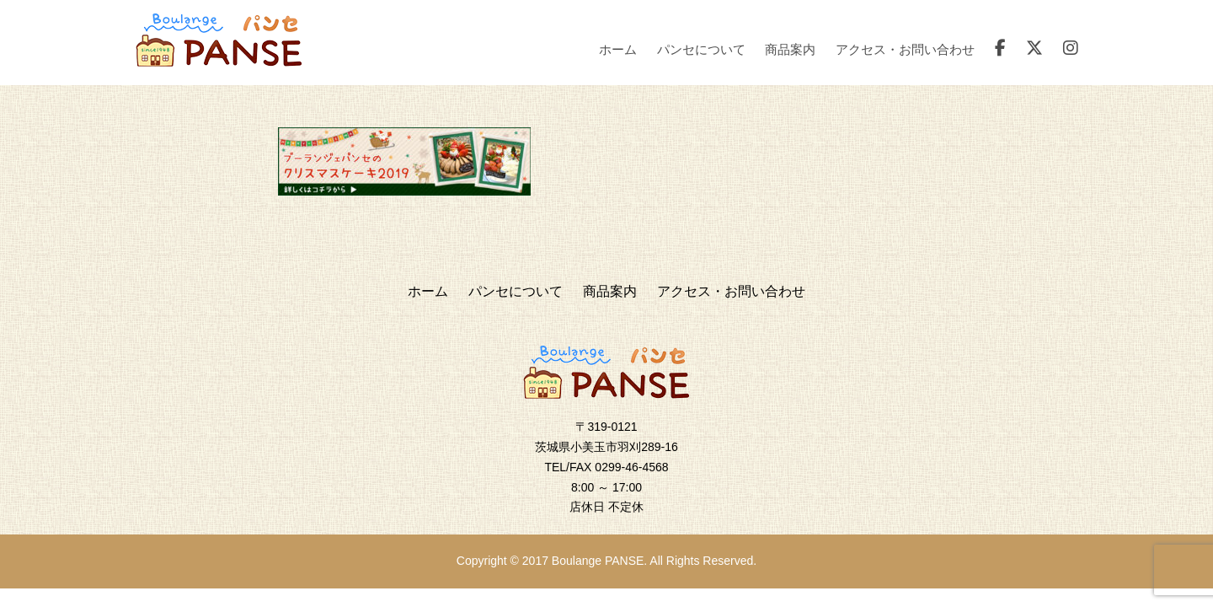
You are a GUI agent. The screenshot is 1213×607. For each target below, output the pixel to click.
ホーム (618, 49)
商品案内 (790, 49)
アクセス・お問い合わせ (905, 49)
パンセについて (701, 49)
